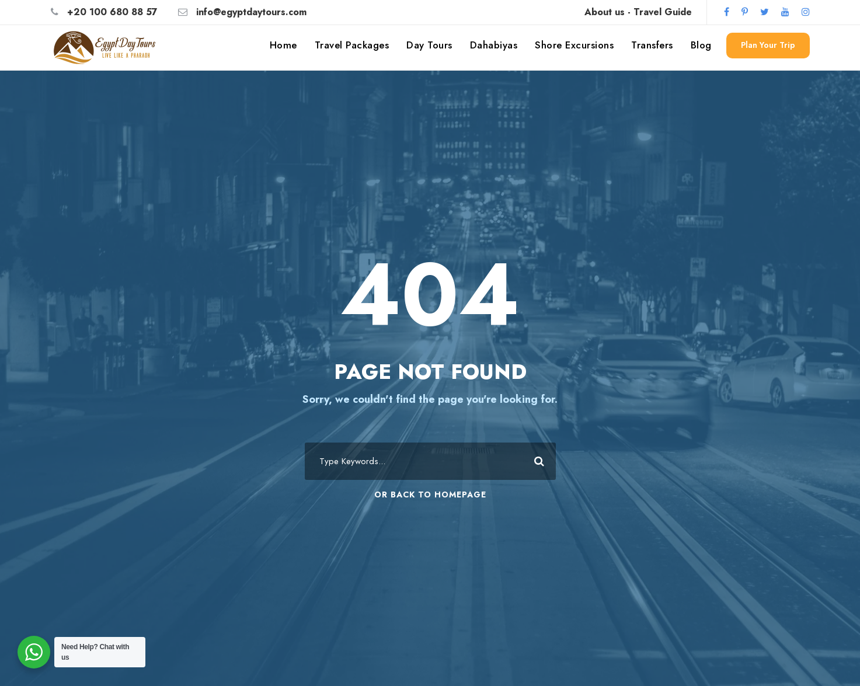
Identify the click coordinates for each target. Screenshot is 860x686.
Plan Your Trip (768, 45)
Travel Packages (352, 45)
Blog (701, 45)
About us (604, 12)
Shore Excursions (574, 45)
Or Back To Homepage (430, 494)
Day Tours (429, 45)
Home (283, 45)
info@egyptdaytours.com (251, 12)
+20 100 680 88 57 (112, 12)
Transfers (652, 45)
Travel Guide (662, 12)
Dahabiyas (494, 45)
